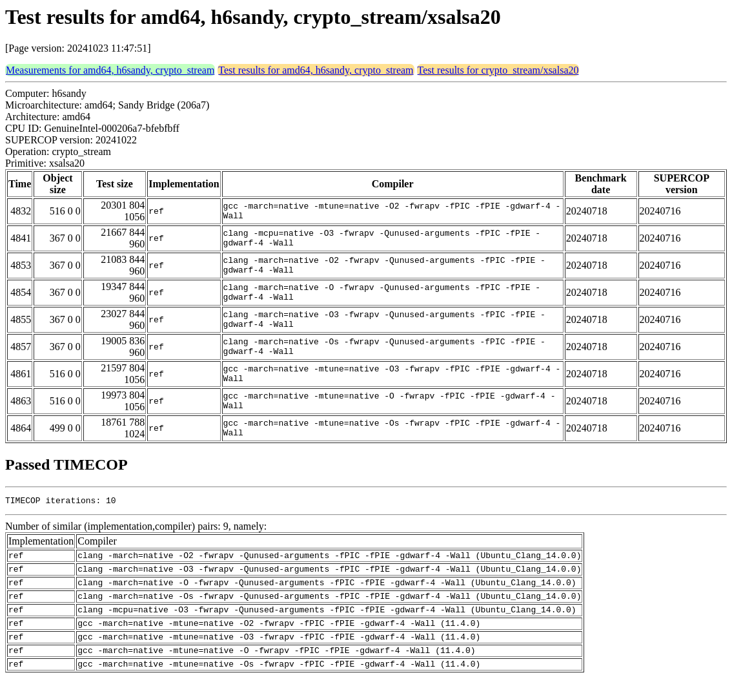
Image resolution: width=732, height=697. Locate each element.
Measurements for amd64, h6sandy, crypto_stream (110, 70)
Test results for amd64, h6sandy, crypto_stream (315, 70)
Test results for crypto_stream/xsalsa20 (498, 70)
